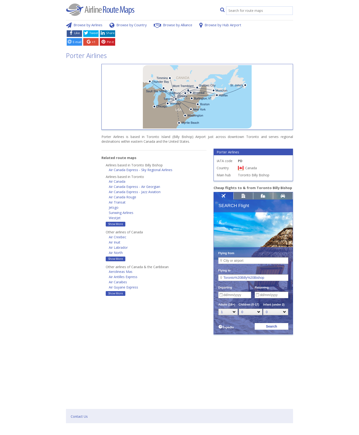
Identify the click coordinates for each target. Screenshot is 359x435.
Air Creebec (117, 237)
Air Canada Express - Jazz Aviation (135, 192)
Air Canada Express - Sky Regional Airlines (140, 170)
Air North (116, 252)
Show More (115, 224)
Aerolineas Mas (120, 271)
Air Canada (117, 181)
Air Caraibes (118, 282)
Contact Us (79, 416)
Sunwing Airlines (121, 212)
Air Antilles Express (123, 277)
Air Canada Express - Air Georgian (134, 186)
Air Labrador (118, 247)
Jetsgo (113, 207)
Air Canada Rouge (122, 197)
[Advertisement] (205, 38)
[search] (254, 11)
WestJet (115, 218)
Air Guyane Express (123, 287)
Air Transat (117, 202)
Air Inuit (114, 242)
